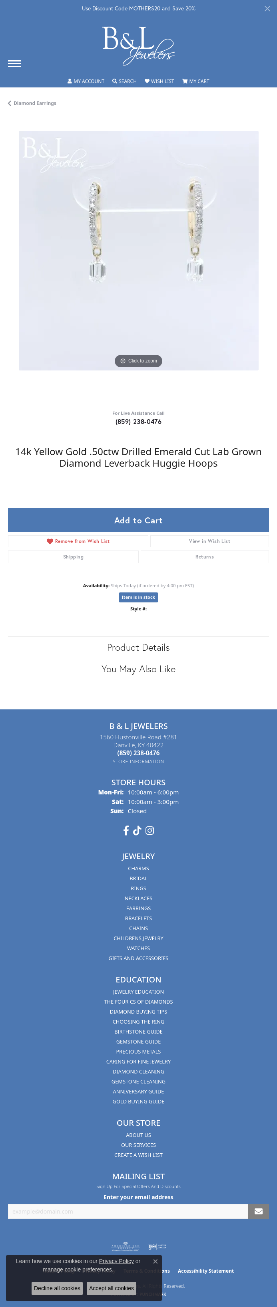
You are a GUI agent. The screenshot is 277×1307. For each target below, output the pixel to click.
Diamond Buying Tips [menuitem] (138, 1011)
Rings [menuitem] (138, 888)
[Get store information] (138, 761)
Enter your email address (138, 1197)
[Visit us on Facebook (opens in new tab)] (126, 831)
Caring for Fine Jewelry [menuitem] (138, 1061)
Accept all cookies (111, 1288)
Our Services (138, 1145)
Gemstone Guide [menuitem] (138, 1041)
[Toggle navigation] (14, 63)
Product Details (138, 647)
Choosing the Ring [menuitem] (139, 1021)
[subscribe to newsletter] (258, 1211)
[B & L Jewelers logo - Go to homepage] (139, 46)
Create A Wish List (138, 1154)
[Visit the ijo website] (157, 1247)
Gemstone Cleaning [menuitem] (138, 1081)
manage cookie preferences (77, 1269)
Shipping (73, 557)
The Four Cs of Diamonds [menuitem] (138, 1001)
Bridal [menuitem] (138, 878)
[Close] (267, 9)
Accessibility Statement (206, 1270)
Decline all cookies (57, 1288)
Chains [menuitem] (138, 928)
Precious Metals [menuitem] (138, 1051)
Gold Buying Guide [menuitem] (139, 1101)
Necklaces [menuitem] (139, 898)
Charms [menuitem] (138, 868)
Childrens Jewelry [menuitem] (138, 938)
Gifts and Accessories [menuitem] (139, 958)
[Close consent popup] (155, 1261)
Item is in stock (138, 597)
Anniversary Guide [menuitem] (138, 1091)
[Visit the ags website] (125, 1247)
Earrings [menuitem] (138, 908)
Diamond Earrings (35, 103)
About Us (138, 1135)
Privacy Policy (116, 1261)
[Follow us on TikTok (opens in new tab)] (137, 831)
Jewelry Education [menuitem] (138, 991)
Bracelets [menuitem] (138, 918)
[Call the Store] (139, 753)
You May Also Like (138, 668)
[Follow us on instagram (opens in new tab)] (149, 831)
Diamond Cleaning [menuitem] (138, 1071)
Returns (204, 557)
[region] (138, 261)
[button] (86, 81)
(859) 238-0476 (139, 421)
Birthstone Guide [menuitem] (138, 1031)
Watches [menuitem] (138, 948)
